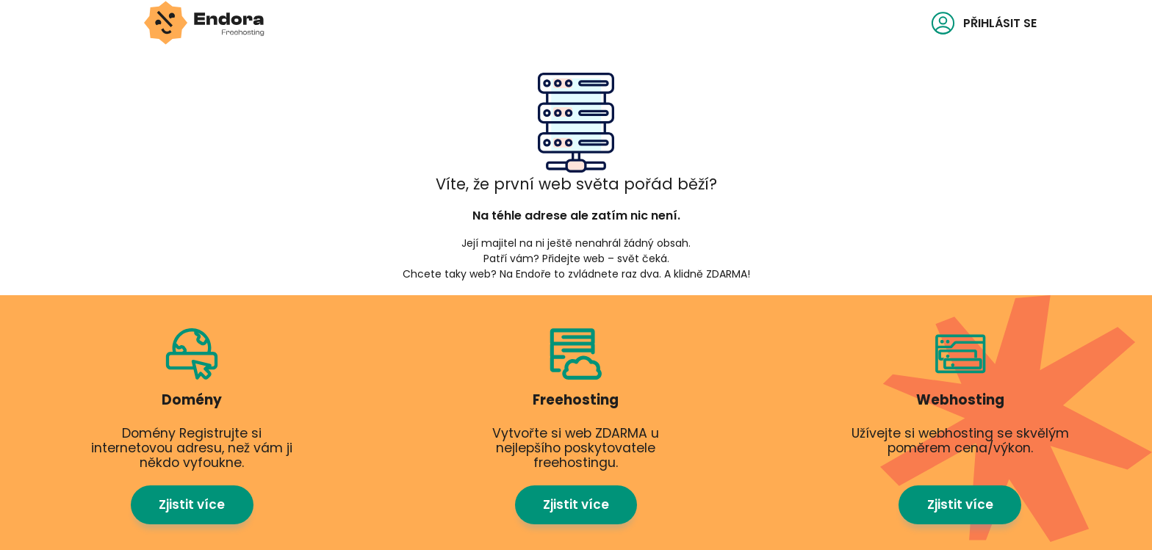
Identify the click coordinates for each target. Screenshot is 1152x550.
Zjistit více (192, 483)
